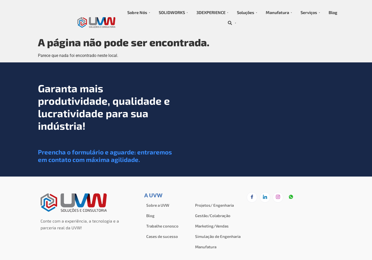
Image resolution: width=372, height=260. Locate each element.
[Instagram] (278, 197)
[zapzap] (291, 197)
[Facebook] (252, 197)
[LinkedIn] (265, 197)
